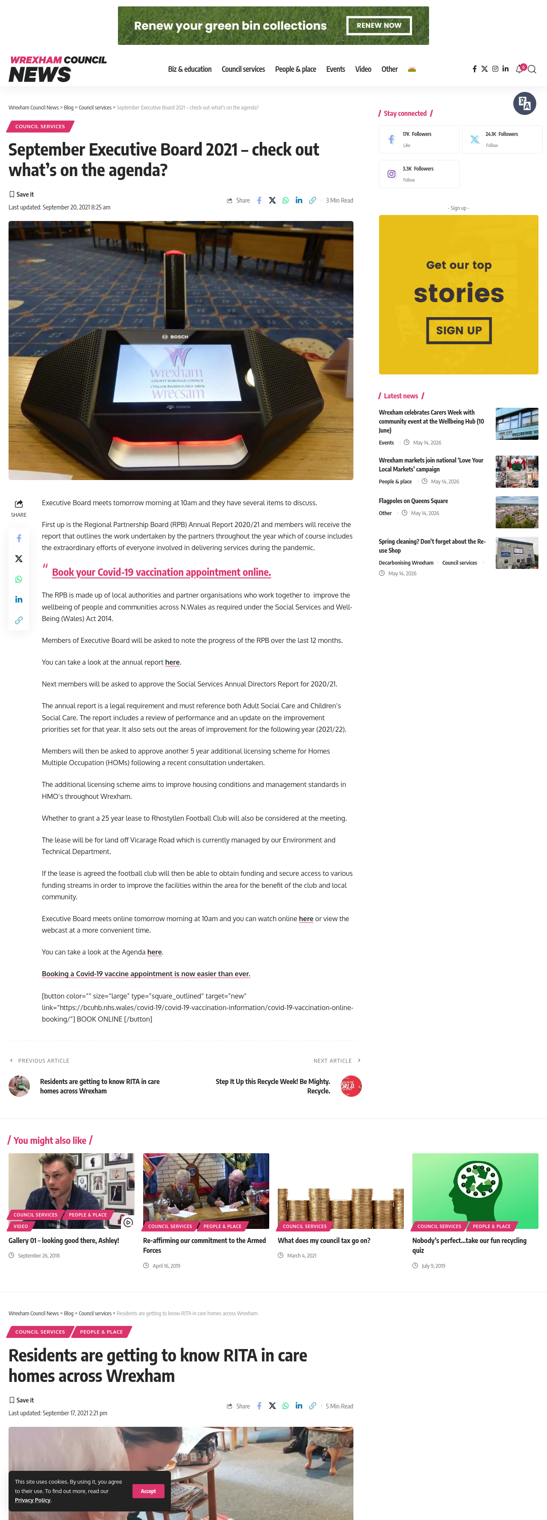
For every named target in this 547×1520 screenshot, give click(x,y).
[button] (148, 1491)
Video (21, 1226)
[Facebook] (475, 69)
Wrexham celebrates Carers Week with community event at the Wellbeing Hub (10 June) (431, 414)
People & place (395, 474)
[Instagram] (495, 69)
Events (386, 436)
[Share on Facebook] (259, 200)
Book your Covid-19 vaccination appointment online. (161, 571)
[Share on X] (272, 200)
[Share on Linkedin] (299, 200)
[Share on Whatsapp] (286, 200)
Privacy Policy (32, 1499)
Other (385, 506)
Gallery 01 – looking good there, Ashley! (64, 1240)
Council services (40, 126)
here (172, 662)
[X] (484, 69)
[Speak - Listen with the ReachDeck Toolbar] (524, 103)
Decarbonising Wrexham (406, 556)
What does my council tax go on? (324, 1240)
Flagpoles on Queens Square (413, 494)
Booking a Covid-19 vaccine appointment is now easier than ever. (146, 973)
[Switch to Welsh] (412, 69)
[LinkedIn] (505, 69)
